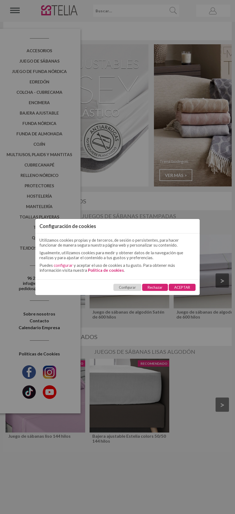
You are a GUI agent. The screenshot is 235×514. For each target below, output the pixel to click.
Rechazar (155, 287)
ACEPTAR (182, 287)
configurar (63, 265)
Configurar (127, 287)
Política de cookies (106, 270)
